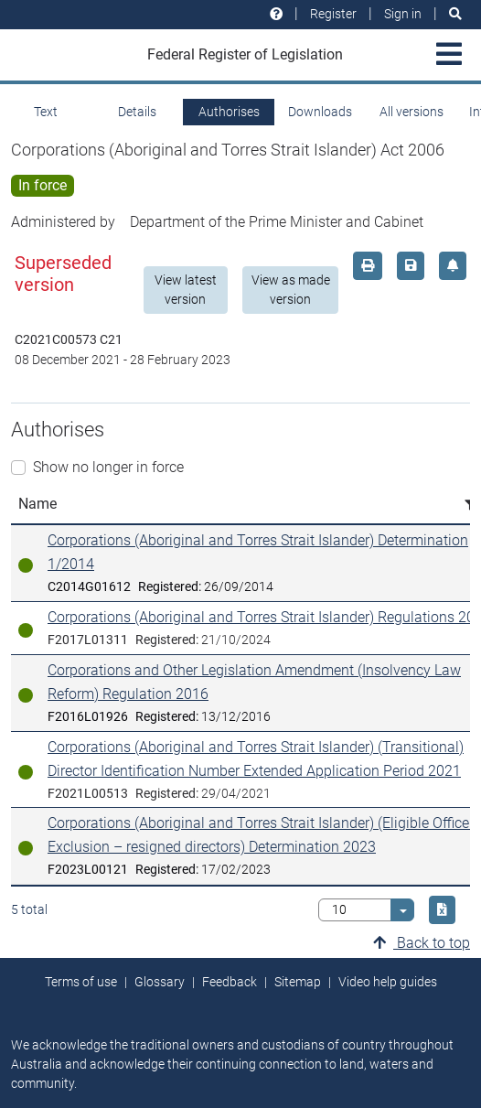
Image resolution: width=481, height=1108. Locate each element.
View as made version (290, 290)
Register (333, 13)
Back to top (421, 943)
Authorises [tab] (229, 111)
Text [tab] (46, 111)
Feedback (229, 981)
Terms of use (81, 981)
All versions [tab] (411, 111)
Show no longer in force (108, 467)
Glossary (159, 981)
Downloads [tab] (320, 111)
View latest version (186, 290)
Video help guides (387, 981)
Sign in (403, 13)
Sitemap (297, 981)
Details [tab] (137, 111)
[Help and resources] (276, 14)
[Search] (455, 14)
